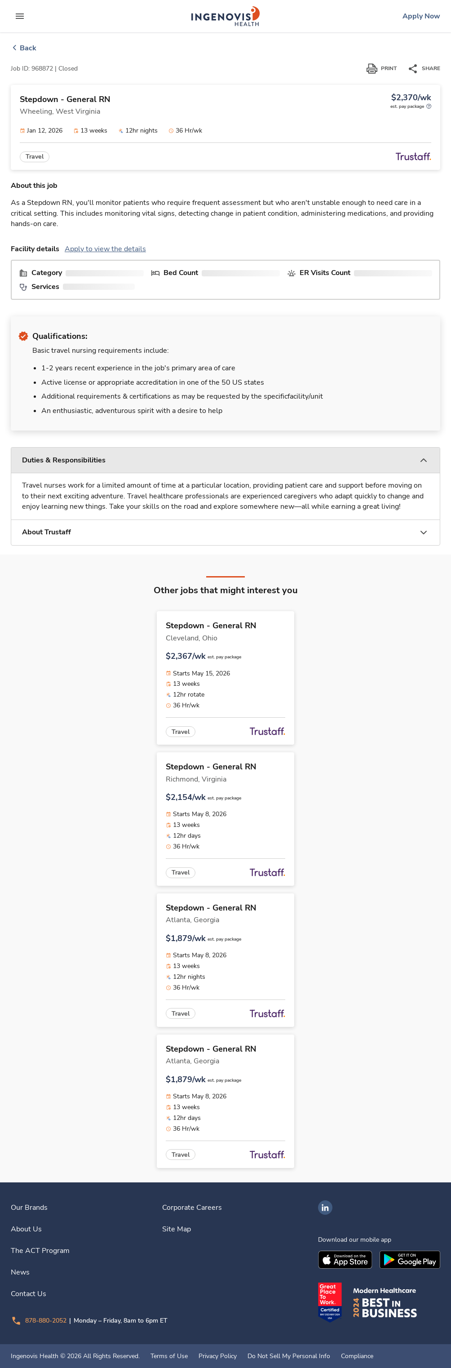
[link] (225, 16)
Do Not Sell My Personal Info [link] (289, 1356)
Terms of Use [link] (169, 1356)
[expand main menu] (20, 16)
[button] (225, 460)
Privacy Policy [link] (218, 1356)
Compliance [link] (357, 1356)
